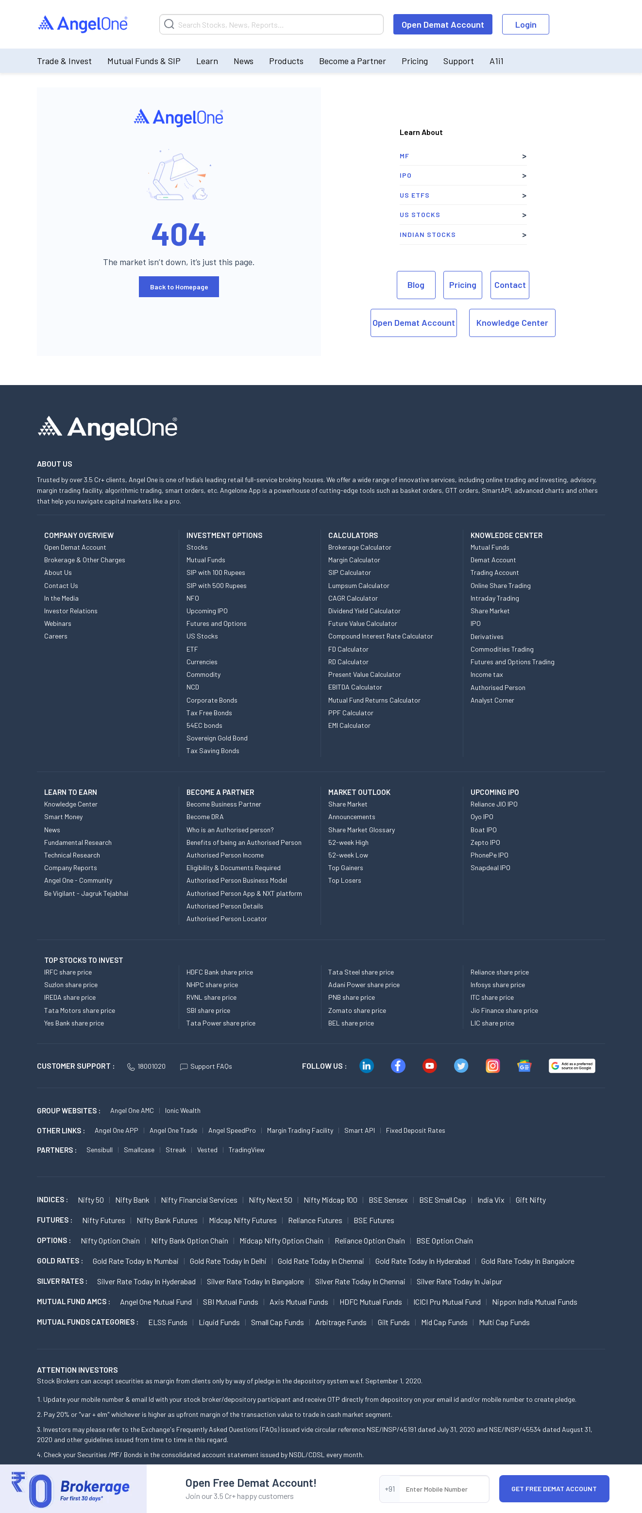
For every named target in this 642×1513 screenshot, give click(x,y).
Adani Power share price (364, 984)
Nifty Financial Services (199, 1199)
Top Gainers (345, 867)
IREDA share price (70, 997)
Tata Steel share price (361, 972)
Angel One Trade (173, 1130)
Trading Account (495, 572)
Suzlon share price (71, 984)
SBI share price (208, 1010)
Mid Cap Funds (444, 1322)
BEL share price (351, 1023)
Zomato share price (357, 1010)
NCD (192, 687)
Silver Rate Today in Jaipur (459, 1281)
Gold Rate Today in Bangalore (527, 1260)
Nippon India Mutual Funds (534, 1301)
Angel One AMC (132, 1110)
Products (286, 60)
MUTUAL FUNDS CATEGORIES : (87, 1321)
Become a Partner (352, 60)
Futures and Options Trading (513, 661)
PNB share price (351, 997)
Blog (415, 284)
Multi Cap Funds (504, 1322)
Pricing (415, 60)
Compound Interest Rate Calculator (380, 636)
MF (404, 155)
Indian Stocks (428, 234)
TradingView (247, 1149)
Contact (510, 284)
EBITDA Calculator (355, 687)
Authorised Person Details (224, 906)
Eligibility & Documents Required (233, 867)
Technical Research (72, 855)
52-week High (348, 842)
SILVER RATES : (62, 1281)
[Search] (271, 24)
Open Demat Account (443, 24)
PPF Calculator (350, 712)
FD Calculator (348, 649)
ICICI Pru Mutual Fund (447, 1301)
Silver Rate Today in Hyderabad (146, 1281)
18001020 (146, 1066)
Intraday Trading (495, 598)
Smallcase (139, 1149)
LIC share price (492, 1023)
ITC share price (492, 997)
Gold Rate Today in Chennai (321, 1260)
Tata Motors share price (79, 1010)
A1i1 (497, 60)
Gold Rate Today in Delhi (228, 1260)
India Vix (491, 1199)
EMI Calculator (349, 725)
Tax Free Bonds (209, 712)
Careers (56, 636)
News (243, 60)
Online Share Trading (501, 585)
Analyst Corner (492, 700)
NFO (192, 598)
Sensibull (99, 1149)
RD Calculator (348, 661)
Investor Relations (71, 610)
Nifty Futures (103, 1220)
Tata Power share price (220, 1023)
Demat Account (493, 559)
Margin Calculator (354, 559)
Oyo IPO (482, 816)
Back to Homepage (179, 287)
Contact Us (61, 585)
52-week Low (348, 855)
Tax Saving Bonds (212, 750)
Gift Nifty (531, 1199)
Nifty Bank (132, 1199)
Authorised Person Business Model (236, 880)
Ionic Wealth (183, 1110)
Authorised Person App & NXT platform (244, 893)
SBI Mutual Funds (230, 1301)
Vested (207, 1149)
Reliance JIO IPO (494, 804)
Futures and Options (216, 623)
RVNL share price (211, 997)
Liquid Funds (219, 1322)
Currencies (202, 661)
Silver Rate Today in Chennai (360, 1281)
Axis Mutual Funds (299, 1301)
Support (458, 60)
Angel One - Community (78, 880)
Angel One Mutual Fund (156, 1301)
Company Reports (70, 867)
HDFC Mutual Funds (370, 1301)
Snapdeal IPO (490, 867)
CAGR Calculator (353, 598)
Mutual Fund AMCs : (73, 1301)
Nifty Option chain (110, 1240)
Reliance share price (500, 972)
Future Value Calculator (362, 623)
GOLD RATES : (60, 1260)
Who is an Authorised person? (230, 829)
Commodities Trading (502, 649)
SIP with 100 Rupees (215, 572)
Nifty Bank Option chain (189, 1240)
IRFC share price (68, 972)
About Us (58, 572)
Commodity (203, 674)
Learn (207, 60)
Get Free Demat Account (554, 1488)
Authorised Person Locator (226, 918)
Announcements (351, 816)
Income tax (487, 674)
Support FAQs (206, 1066)
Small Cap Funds (277, 1322)
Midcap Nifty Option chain (281, 1240)
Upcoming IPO (207, 610)
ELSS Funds (167, 1322)
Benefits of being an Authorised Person (244, 842)
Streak (176, 1149)
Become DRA (205, 816)
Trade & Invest (64, 60)
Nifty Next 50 (270, 1199)
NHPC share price (212, 984)
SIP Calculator (349, 572)
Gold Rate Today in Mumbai (136, 1260)
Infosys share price (498, 984)
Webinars (57, 623)
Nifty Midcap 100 (330, 1199)
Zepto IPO (485, 842)
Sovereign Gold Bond (217, 738)
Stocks (197, 547)
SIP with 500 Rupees (216, 585)
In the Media (61, 598)
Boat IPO (484, 829)
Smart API (359, 1130)
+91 (390, 1488)
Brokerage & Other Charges (84, 559)
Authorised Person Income (225, 855)
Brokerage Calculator (359, 547)
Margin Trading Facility (300, 1130)
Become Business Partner (223, 804)
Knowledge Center (512, 322)
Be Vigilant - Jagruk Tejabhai (86, 893)
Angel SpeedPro (232, 1130)
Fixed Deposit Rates (415, 1130)
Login (526, 24)
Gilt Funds (394, 1322)
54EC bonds (204, 725)
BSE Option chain (444, 1240)
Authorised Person (498, 687)
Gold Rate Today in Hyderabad (422, 1260)
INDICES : (52, 1199)
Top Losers (344, 880)
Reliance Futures (315, 1220)
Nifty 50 (91, 1199)
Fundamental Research (78, 842)
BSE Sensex (388, 1199)
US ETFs (415, 195)
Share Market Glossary (361, 829)
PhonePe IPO (489, 855)
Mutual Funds (205, 559)
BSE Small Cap (442, 1199)
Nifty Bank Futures (167, 1220)
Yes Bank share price (74, 1023)
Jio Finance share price (504, 1010)
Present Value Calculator (364, 674)
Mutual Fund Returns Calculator (374, 700)
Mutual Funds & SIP (144, 60)
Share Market (490, 610)
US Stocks (420, 214)
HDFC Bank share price (219, 972)
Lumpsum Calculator (358, 585)
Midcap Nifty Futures (243, 1220)
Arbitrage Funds (341, 1322)
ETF (192, 649)
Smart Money (63, 816)
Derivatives (487, 636)
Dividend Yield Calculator (364, 610)
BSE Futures (374, 1220)
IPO (406, 175)
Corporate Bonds (211, 700)
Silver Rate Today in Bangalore (255, 1281)
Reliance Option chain (370, 1240)
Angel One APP (116, 1130)
